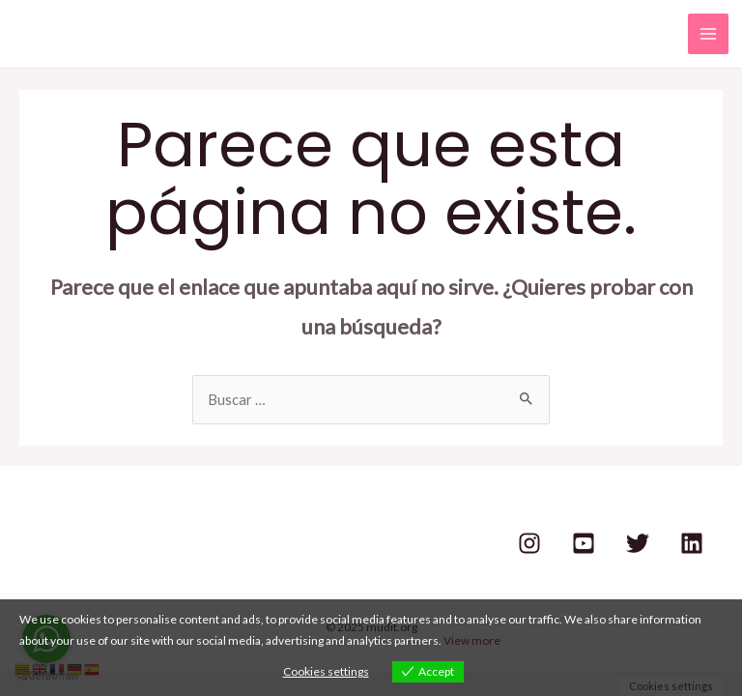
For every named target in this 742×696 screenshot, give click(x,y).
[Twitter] (637, 543)
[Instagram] (529, 543)
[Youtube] (583, 543)
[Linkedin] (691, 543)
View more (471, 640)
